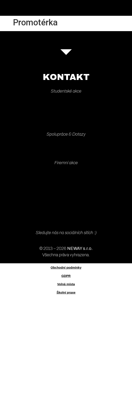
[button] (128, 8)
